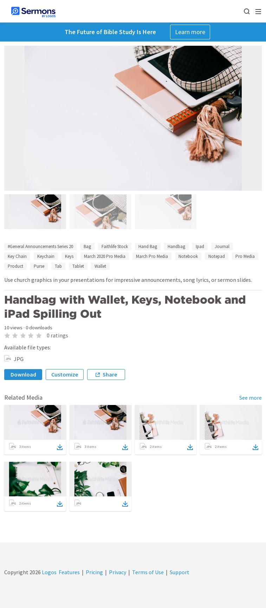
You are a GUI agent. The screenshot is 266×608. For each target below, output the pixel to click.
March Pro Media (152, 256)
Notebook (188, 256)
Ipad (200, 246)
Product (15, 266)
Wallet (100, 266)
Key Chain (17, 256)
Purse (39, 266)
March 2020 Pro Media (104, 256)
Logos (49, 572)
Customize (64, 374)
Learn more (190, 32)
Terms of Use (148, 572)
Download (23, 374)
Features (69, 572)
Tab (58, 266)
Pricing (94, 572)
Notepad (216, 256)
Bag (87, 246)
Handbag (176, 246)
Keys (69, 256)
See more (250, 397)
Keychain (45, 256)
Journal (222, 246)
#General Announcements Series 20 (40, 246)
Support (179, 572)
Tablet (78, 266)
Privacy (117, 572)
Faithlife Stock (115, 246)
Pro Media (245, 256)
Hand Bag (147, 246)
